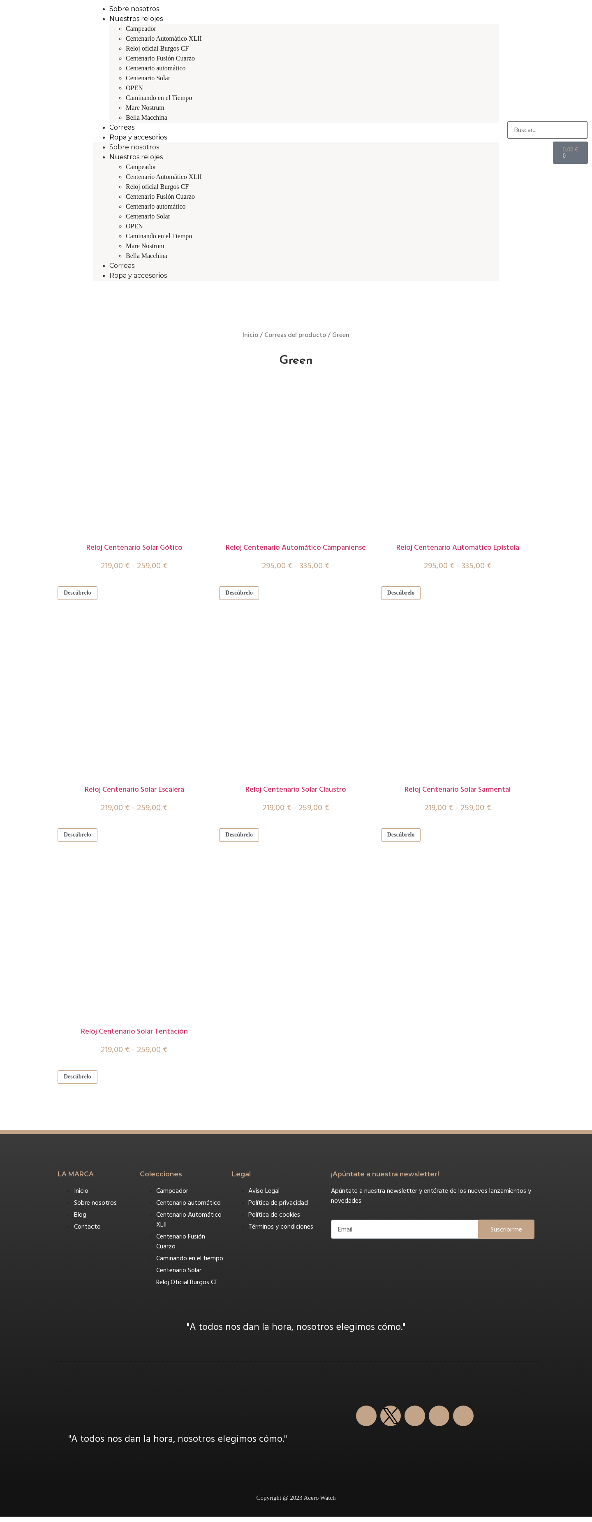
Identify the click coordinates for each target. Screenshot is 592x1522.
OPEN (134, 87)
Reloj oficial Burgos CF (157, 48)
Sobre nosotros (134, 9)
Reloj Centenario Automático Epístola (457, 547)
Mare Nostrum (145, 107)
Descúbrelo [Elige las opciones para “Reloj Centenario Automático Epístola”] (403, 593)
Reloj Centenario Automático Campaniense (296, 547)
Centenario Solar (148, 77)
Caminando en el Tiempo (159, 97)
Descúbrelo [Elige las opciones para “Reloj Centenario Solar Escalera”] (80, 837)
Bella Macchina (146, 117)
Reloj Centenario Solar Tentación (134, 1035)
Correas (121, 127)
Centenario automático (155, 68)
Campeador (141, 28)
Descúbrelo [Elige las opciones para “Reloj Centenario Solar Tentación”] (80, 1081)
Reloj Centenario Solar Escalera (134, 791)
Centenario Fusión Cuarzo (160, 58)
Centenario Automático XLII (164, 38)
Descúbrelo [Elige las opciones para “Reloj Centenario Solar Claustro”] (241, 837)
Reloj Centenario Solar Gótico (134, 547)
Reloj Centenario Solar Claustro (295, 791)
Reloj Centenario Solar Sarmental (458, 791)
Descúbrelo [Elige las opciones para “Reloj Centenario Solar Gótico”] (80, 593)
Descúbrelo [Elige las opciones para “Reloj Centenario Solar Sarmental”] (403, 837)
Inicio (250, 334)
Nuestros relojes (136, 19)
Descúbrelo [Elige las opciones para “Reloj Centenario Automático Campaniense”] (241, 593)
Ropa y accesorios (138, 137)
